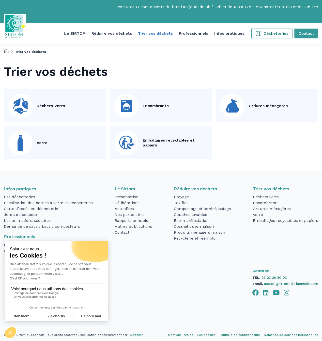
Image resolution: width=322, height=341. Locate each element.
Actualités (124, 208)
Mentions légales (180, 335)
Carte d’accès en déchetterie (31, 208)
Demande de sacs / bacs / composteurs (42, 226)
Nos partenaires (130, 214)
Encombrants (156, 105)
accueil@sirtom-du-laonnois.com (291, 284)
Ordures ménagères (268, 105)
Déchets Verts (51, 105)
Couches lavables (190, 214)
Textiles (181, 202)
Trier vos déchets (271, 188)
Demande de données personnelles (291, 335)
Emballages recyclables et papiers (169, 142)
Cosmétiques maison (194, 226)
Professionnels (19, 236)
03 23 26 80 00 (274, 277)
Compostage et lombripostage (202, 208)
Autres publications (133, 226)
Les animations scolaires (27, 220)
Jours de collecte (20, 214)
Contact (122, 232)
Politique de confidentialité (239, 335)
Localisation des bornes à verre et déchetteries (48, 202)
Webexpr (136, 335)
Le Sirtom (125, 188)
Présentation (126, 197)
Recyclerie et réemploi (195, 238)
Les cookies (206, 335)
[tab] (255, 292)
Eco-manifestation (191, 220)
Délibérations (127, 202)
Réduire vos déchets (195, 188)
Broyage (181, 197)
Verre (42, 142)
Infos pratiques (20, 188)
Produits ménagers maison (199, 232)
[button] (75, 33)
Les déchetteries (19, 197)
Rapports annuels (131, 220)
